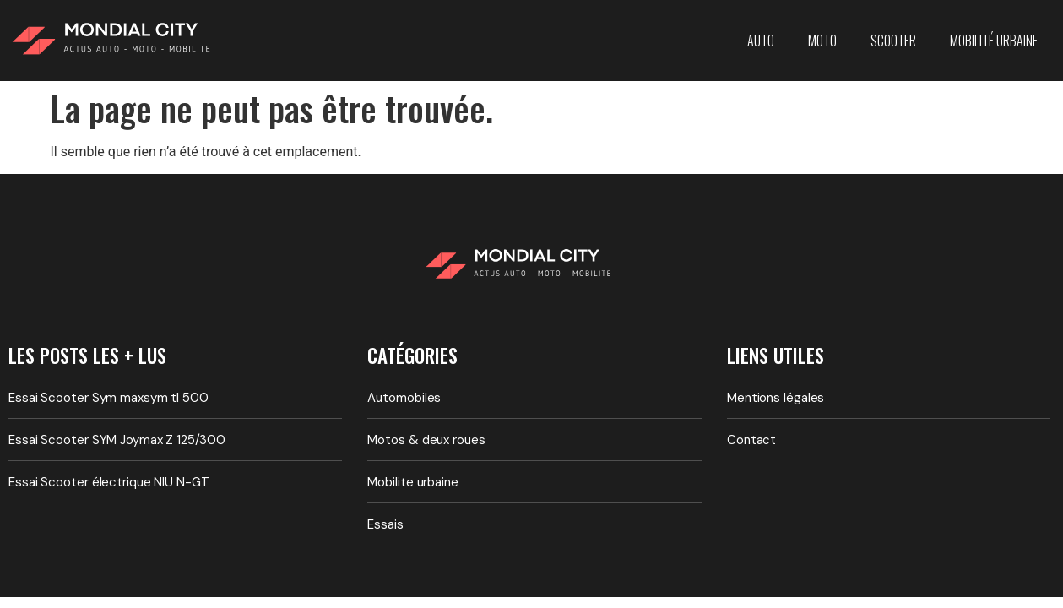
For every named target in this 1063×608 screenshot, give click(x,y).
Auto (760, 40)
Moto (822, 40)
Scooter (893, 40)
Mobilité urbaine (994, 40)
